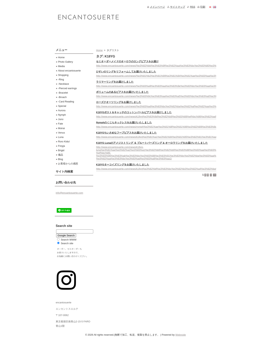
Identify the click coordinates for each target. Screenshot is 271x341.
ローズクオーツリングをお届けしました (118, 102)
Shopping (63, 75)
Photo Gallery (65, 61)
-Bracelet (63, 92)
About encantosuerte (69, 70)
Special (62, 106)
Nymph (62, 114)
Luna (60, 137)
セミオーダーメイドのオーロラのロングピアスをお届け (127, 61)
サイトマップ (177, 6)
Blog (60, 159)
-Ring (61, 79)
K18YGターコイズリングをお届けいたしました (122, 164)
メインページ (157, 6)
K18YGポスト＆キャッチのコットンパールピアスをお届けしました (134, 112)
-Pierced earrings (67, 88)
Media (61, 66)
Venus (61, 132)
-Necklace (63, 83)
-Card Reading (66, 101)
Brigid (61, 150)
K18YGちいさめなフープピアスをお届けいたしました (126, 132)
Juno (60, 119)
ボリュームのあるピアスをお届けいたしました (122, 91)
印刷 (202, 6)
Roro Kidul (64, 141)
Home (99, 50)
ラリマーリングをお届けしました (115, 81)
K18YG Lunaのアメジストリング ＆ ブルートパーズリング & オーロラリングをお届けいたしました (152, 142)
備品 (60, 154)
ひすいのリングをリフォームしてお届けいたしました (126, 71)
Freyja (61, 145)
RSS (192, 6)
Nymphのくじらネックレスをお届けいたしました (124, 122)
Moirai (61, 128)
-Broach (62, 97)
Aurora (61, 110)
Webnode (180, 334)
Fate (60, 123)
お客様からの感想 (68, 163)
